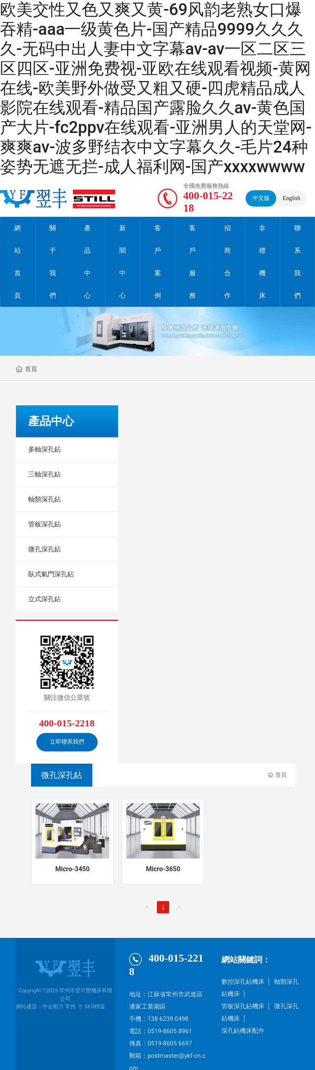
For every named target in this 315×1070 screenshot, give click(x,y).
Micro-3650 (163, 869)
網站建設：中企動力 (40, 1006)
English (291, 198)
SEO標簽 (95, 1006)
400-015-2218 (67, 723)
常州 (70, 1006)
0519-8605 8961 (169, 1031)
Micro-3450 (72, 869)
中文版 (261, 198)
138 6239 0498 (167, 1019)
